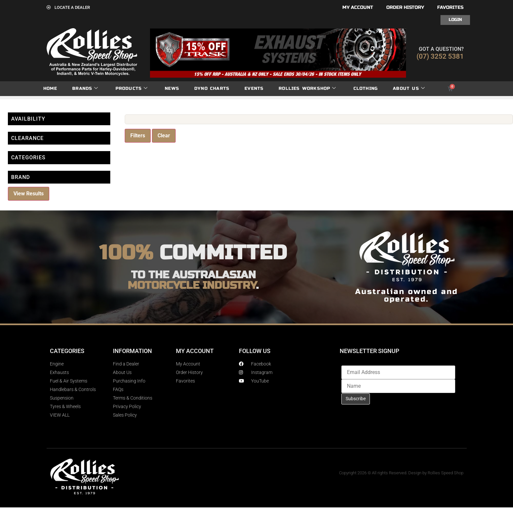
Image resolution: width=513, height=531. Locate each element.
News (172, 88)
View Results (28, 193)
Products (132, 88)
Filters (137, 135)
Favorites (450, 7)
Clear (164, 135)
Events (254, 88)
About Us (409, 88)
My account (357, 7)
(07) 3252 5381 (440, 56)
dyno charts (211, 88)
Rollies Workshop (307, 88)
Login (455, 19)
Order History (405, 7)
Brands (85, 88)
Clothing (365, 88)
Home (50, 88)
